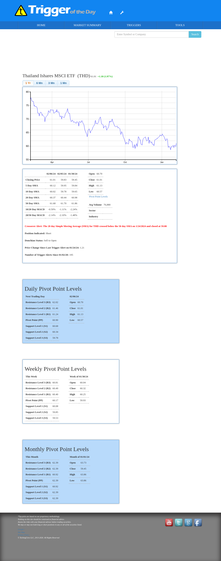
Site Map (21, 532)
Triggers (134, 25)
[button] (28, 83)
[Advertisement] (110, 52)
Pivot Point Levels (98, 196)
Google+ (21, 529)
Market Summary (88, 25)
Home (41, 25)
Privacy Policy (23, 535)
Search (195, 34)
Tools (180, 25)
